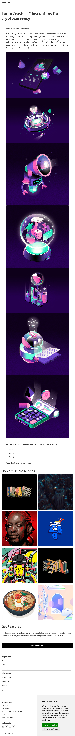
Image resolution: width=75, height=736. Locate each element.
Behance (12, 450)
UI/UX (3, 694)
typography (5, 690)
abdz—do (6, 2)
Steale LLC (11, 733)
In (6, 726)
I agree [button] (46, 725)
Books (4, 664)
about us (5, 706)
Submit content (37, 645)
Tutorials (4, 686)
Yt (10, 726)
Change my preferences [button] (51, 729)
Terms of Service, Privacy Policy (12, 711)
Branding (5, 669)
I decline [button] (54, 725)
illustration (15, 463)
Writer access (6, 714)
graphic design (27, 463)
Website (12, 457)
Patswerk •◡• (11, 34)
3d (2, 660)
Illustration (5, 681)
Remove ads (6, 709)
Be (3, 726)
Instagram (13, 453)
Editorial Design (7, 673)
